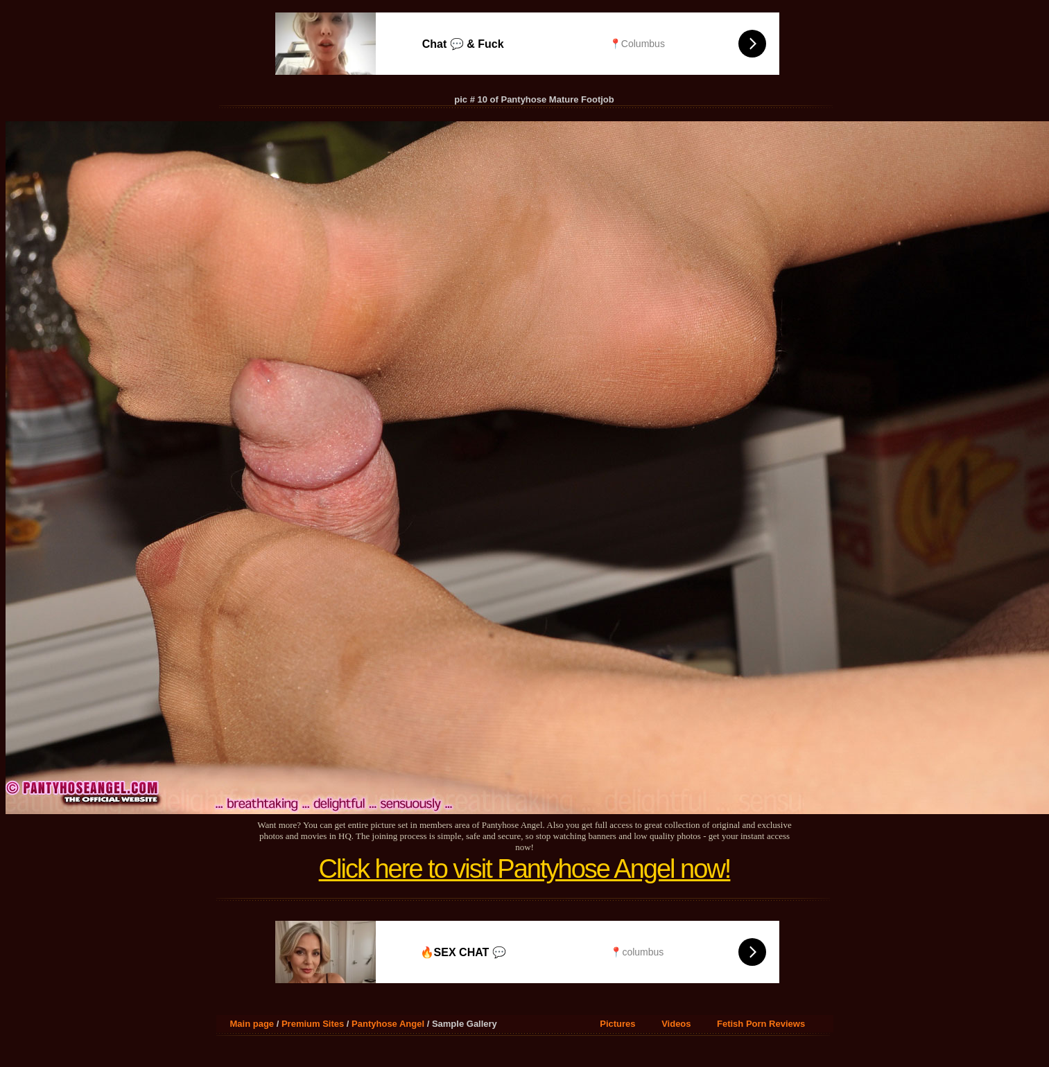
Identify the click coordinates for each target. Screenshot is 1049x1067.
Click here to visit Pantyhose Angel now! (525, 868)
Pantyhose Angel (388, 1023)
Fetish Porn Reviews (761, 1023)
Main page (252, 1023)
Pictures (617, 1023)
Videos (676, 1023)
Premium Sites (312, 1023)
